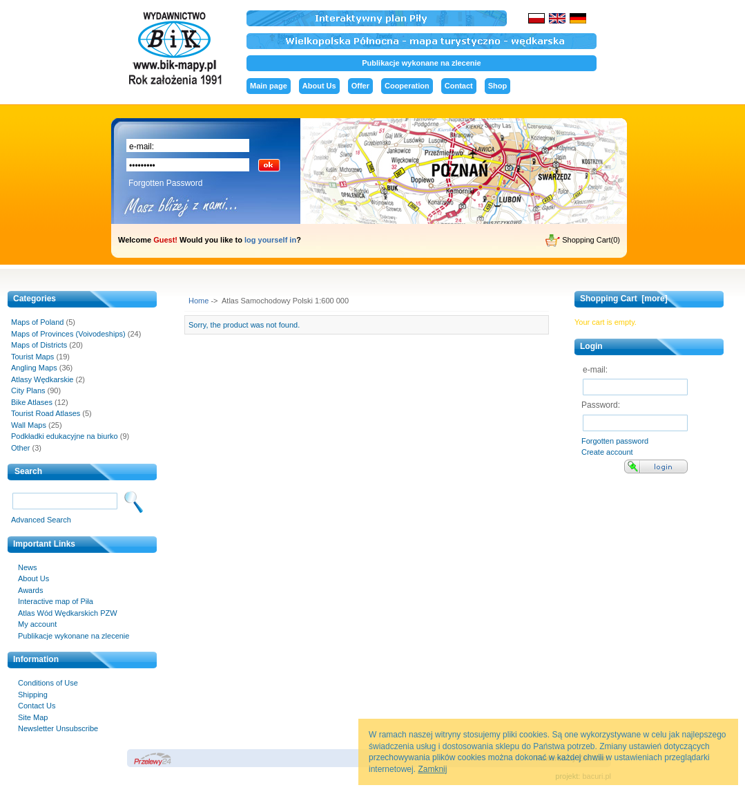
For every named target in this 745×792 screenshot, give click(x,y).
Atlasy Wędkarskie (42, 379)
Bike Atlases (31, 402)
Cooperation (407, 86)
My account (37, 624)
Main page (268, 86)
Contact (459, 86)
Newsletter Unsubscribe (58, 728)
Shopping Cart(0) (582, 240)
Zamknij (432, 769)
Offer (360, 86)
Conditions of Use (48, 683)
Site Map (33, 717)
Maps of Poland (37, 322)
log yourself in (270, 240)
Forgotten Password (165, 183)
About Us (319, 86)
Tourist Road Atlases (45, 413)
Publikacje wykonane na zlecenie (421, 63)
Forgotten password (614, 441)
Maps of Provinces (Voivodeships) (68, 334)
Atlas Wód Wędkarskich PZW (67, 613)
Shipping (33, 694)
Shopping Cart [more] (624, 298)
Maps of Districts (39, 345)
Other (20, 448)
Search (28, 471)
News (27, 567)
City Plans (28, 390)
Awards (30, 590)
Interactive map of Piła (55, 601)
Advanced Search (41, 520)
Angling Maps (34, 368)
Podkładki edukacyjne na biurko (64, 436)
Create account (607, 452)
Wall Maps (28, 425)
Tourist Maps (32, 356)
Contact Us (36, 705)
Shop (497, 86)
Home (198, 300)
